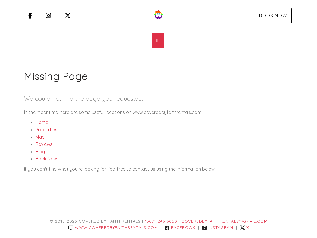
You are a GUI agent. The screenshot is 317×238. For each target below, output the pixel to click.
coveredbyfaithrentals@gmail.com (224, 221)
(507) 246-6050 (161, 221)
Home (42, 122)
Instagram (217, 227)
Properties (46, 129)
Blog (40, 151)
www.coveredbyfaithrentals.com (113, 227)
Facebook (180, 227)
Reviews (44, 144)
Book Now (273, 15)
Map (40, 137)
